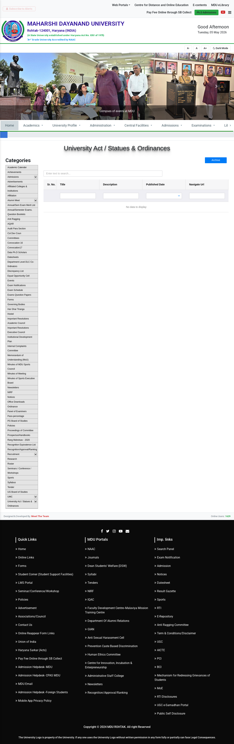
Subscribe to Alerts (19, 8)
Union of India (26, 641)
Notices (160, 574)
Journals (92, 557)
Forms (21, 566)
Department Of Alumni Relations (107, 621)
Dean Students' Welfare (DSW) (106, 566)
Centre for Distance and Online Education (161, 5)
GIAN (89, 629)
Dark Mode (220, 48)
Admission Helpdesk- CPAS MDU (38, 675)
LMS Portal (24, 582)
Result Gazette (165, 591)
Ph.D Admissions (206, 12)
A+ (205, 48)
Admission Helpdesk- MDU (34, 667)
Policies (22, 599)
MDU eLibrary (220, 5)
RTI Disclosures (165, 696)
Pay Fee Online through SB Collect (169, 12)
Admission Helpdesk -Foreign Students (42, 692)
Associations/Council (31, 616)
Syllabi (90, 574)
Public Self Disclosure (169, 713)
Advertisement (26, 608)
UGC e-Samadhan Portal (171, 705)
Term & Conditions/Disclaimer (175, 633)
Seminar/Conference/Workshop (37, 591)
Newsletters (94, 684)
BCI (157, 667)
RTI (157, 608)
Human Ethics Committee (102, 654)
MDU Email (24, 684)
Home (9, 125)
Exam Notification (167, 557)
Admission (162, 566)
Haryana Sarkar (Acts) (31, 650)
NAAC (90, 549)
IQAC (89, 599)
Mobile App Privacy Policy (34, 700)
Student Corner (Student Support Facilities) (44, 574)
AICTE (159, 650)
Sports (159, 599)
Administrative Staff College (104, 676)
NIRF (89, 591)
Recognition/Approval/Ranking (106, 692)
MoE (158, 688)
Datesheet (162, 582)
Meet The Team (40, 516)
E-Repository (163, 616)
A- (188, 48)
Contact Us (24, 625)
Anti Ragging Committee (171, 625)
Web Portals (120, 5)
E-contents (200, 5)
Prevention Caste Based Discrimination (111, 646)
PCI (157, 658)
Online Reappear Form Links (35, 633)
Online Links (25, 557)
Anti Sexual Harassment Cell (104, 637)
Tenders (91, 582)
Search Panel (164, 549)
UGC (158, 641)
